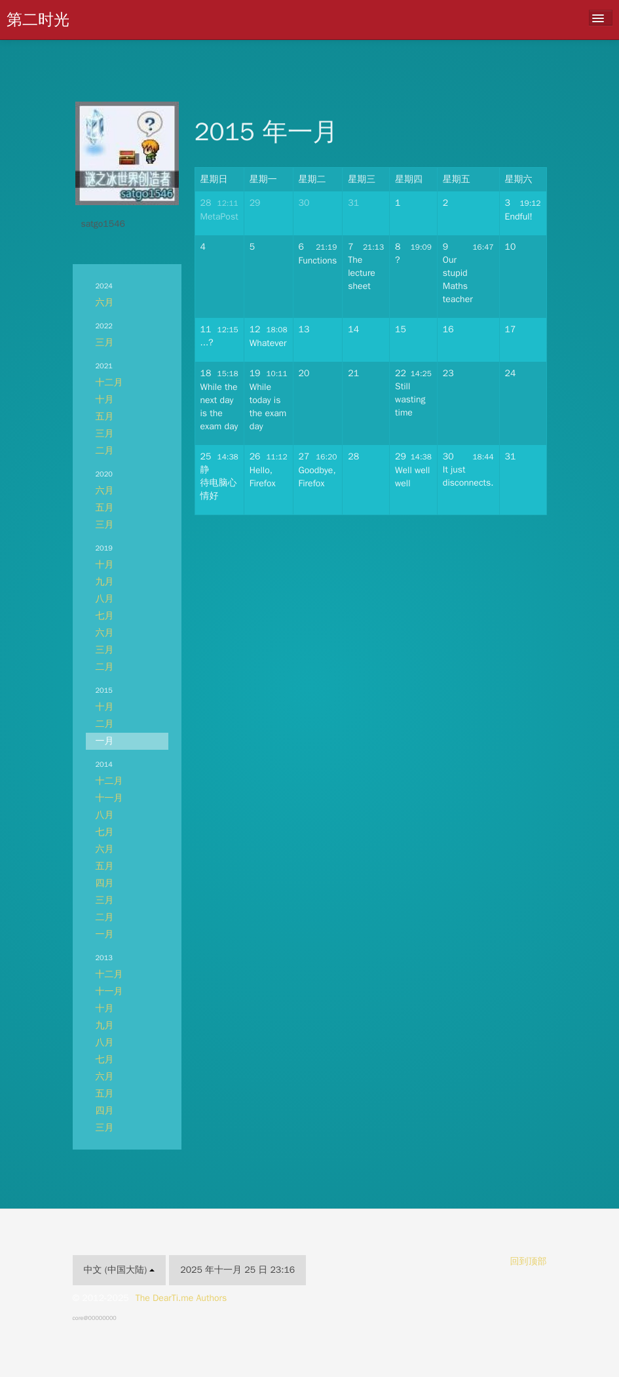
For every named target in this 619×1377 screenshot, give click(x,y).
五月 (105, 416)
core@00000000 (95, 1318)
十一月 (109, 798)
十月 (105, 399)
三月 (105, 342)
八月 (105, 598)
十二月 (109, 382)
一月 (105, 741)
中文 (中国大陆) (119, 1269)
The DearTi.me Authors (181, 1298)
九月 (105, 581)
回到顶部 (528, 1261)
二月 (105, 450)
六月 (105, 302)
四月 (105, 883)
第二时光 (38, 19)
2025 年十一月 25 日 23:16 (237, 1269)
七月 (105, 615)
